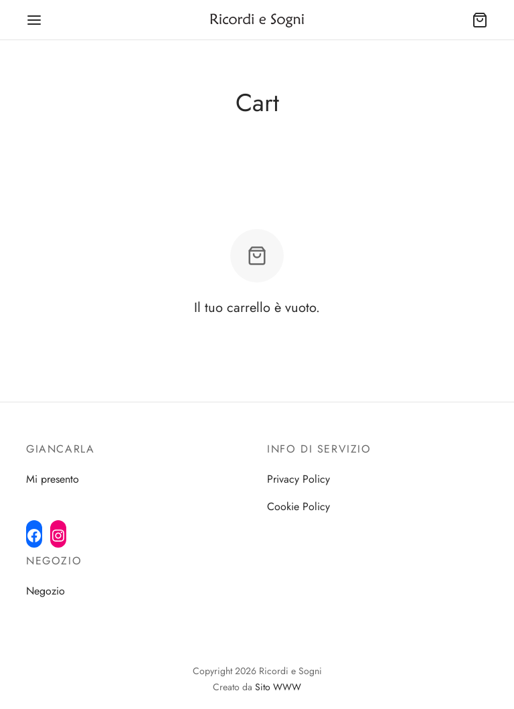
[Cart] (480, 20)
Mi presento (52, 479)
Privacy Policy (298, 479)
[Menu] (34, 20)
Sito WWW (278, 687)
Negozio (45, 591)
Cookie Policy (298, 506)
